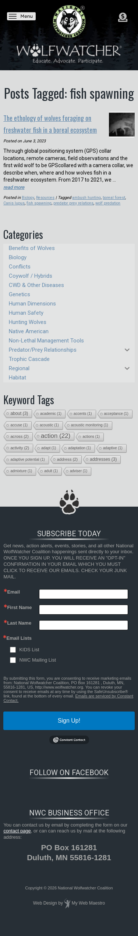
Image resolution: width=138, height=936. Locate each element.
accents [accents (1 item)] (83, 422)
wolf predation (110, 211)
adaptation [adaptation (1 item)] (79, 456)
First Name (19, 616)
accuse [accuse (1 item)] (19, 433)
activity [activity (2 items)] (19, 456)
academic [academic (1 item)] (50, 422)
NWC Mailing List (37, 668)
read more (14, 196)
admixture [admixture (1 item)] (21, 479)
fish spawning (39, 211)
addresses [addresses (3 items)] (103, 467)
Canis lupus (14, 211)
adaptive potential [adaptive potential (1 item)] (27, 468)
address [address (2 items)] (67, 467)
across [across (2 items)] (19, 444)
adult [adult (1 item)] (51, 479)
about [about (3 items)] (19, 421)
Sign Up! (69, 729)
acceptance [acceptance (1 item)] (116, 422)
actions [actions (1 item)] (91, 445)
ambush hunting (88, 205)
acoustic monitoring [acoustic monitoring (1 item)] (89, 433)
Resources (46, 205)
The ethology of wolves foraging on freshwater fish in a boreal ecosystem (50, 127)
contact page (17, 839)
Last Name (19, 631)
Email (13, 600)
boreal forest (116, 205)
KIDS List (29, 658)
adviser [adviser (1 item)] (78, 479)
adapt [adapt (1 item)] (48, 456)
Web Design (45, 911)
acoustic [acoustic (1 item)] (49, 433)
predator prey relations (74, 211)
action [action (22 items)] (55, 443)
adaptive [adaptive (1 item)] (113, 456)
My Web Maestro (88, 911)
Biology (28, 205)
